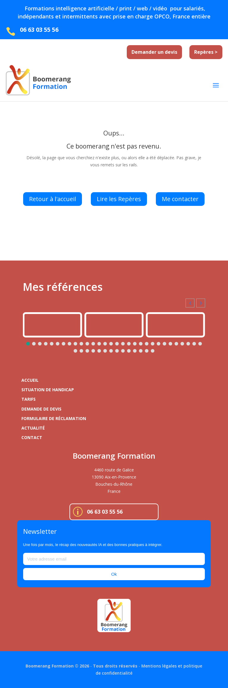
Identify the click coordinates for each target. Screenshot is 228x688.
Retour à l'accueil (52, 199)
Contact (31, 437)
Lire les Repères (119, 199)
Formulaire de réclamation (53, 418)
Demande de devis (41, 409)
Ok (114, 574)
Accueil (30, 380)
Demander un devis (154, 52)
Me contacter (180, 199)
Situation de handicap (47, 389)
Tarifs (28, 399)
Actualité (33, 428)
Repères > (206, 52)
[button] (200, 303)
